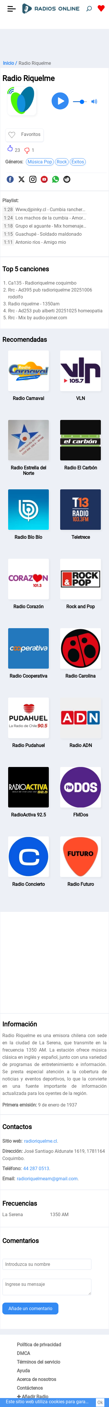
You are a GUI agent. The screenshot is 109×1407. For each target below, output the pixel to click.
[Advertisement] (54, 43)
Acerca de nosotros (36, 1379)
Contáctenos (30, 1388)
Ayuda (23, 1370)
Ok (100, 1402)
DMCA (23, 1353)
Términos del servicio (38, 1362)
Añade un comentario (30, 1308)
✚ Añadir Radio (32, 1396)
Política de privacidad (39, 1344)
